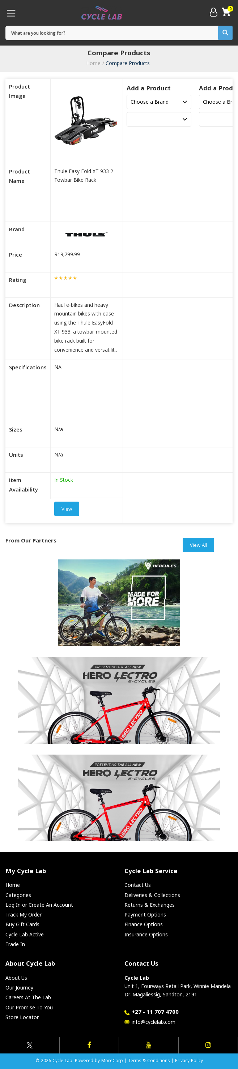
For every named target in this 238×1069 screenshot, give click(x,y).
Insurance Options (146, 934)
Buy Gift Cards (22, 924)
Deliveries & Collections (152, 895)
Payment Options (145, 914)
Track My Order (23, 914)
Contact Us (137, 884)
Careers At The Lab (28, 997)
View (66, 510)
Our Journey (19, 987)
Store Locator (22, 1017)
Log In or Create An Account (39, 904)
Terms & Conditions (149, 1061)
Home (93, 63)
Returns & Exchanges (149, 904)
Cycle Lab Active (24, 934)
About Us (16, 977)
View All (198, 546)
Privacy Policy (189, 1061)
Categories (18, 895)
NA (57, 368)
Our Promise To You (29, 1007)
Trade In (15, 944)
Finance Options (143, 924)
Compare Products (128, 63)
